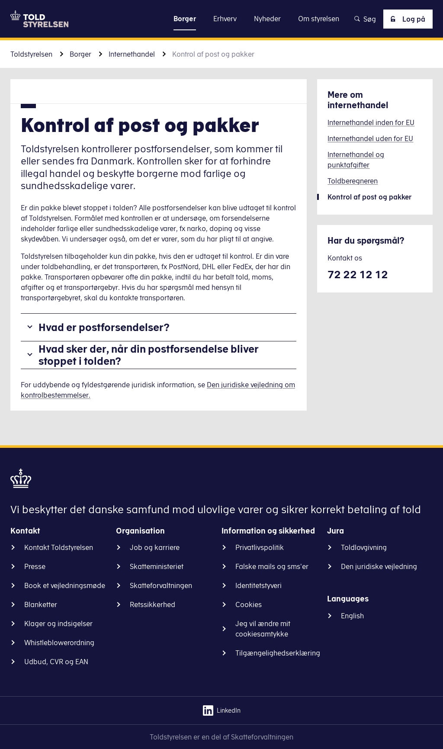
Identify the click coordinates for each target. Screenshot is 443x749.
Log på (406, 19)
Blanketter (40, 604)
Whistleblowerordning (59, 642)
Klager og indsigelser (58, 623)
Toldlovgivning (364, 547)
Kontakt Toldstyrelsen (58, 547)
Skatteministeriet (156, 566)
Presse (34, 566)
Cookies (248, 604)
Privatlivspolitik (259, 547)
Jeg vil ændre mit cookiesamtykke (262, 629)
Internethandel (132, 54)
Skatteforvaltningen (161, 585)
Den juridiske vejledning (379, 566)
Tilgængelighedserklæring (277, 653)
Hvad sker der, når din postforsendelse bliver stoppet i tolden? (149, 355)
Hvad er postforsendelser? (104, 327)
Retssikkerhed (152, 604)
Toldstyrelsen (31, 54)
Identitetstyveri (258, 585)
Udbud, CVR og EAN (56, 661)
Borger (80, 54)
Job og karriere (155, 547)
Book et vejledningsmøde (64, 585)
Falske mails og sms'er (271, 566)
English (352, 616)
